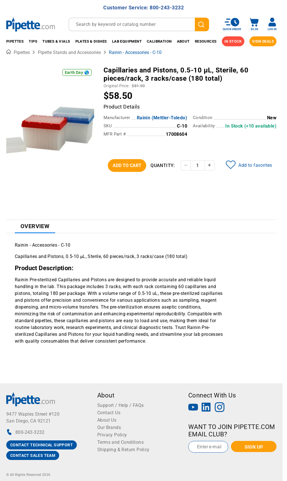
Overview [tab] (34, 226)
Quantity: (162, 165)
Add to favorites (249, 165)
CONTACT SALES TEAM (32, 455)
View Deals (263, 41)
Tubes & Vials (56, 41)
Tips (33, 41)
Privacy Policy (112, 435)
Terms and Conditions (120, 442)
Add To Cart (127, 165)
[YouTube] (193, 407)
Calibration (159, 41)
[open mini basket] (254, 24)
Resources (206, 41)
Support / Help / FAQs (120, 405)
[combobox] (139, 24)
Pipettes (15, 41)
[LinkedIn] (206, 407)
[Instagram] (219, 407)
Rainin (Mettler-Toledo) (162, 117)
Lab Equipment (127, 41)
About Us (106, 420)
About (183, 41)
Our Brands (109, 427)
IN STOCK (233, 41)
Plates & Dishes (91, 41)
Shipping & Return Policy (123, 449)
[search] (202, 24)
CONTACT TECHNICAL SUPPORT (41, 445)
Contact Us (108, 412)
